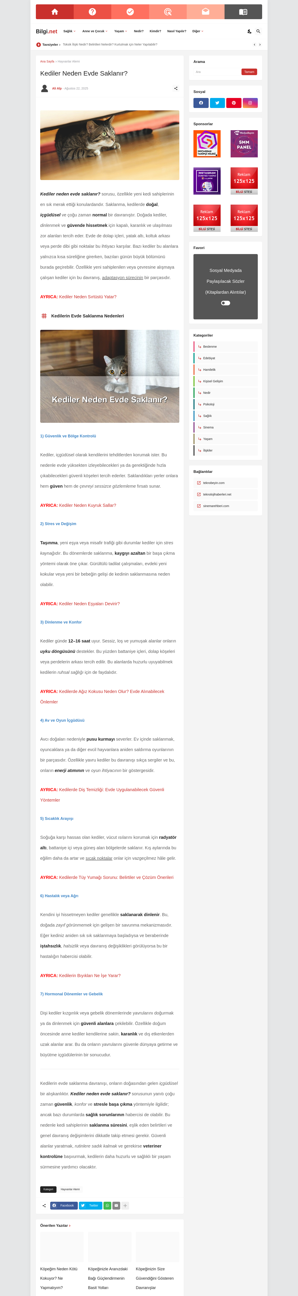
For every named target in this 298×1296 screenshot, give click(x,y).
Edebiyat (209, 358)
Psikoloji (208, 404)
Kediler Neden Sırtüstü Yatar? (88, 296)
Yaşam (119, 31)
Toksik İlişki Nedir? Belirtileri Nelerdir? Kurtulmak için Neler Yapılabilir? (110, 44)
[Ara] (258, 31)
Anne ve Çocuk (93, 31)
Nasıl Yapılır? (176, 31)
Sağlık (67, 31)
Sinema (208, 427)
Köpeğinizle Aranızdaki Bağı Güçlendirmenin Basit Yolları (108, 1278)
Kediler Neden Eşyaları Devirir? (89, 603)
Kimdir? (155, 31)
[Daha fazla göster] (125, 1206)
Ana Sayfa (47, 61)
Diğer (196, 31)
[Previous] (254, 44)
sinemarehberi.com (216, 506)
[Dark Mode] (250, 31)
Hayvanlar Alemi (69, 61)
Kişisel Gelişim (213, 381)
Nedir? (138, 31)
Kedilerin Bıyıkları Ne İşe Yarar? (90, 975)
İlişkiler (208, 450)
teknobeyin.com (214, 483)
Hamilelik (209, 369)
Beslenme (210, 346)
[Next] (260, 44)
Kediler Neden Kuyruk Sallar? (87, 505)
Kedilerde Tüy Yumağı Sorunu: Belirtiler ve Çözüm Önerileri (116, 877)
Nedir (206, 392)
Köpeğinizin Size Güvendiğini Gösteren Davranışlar (155, 1278)
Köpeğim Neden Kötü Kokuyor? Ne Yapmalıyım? (58, 1278)
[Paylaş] (175, 88)
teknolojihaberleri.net (217, 494)
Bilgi (46, 31)
